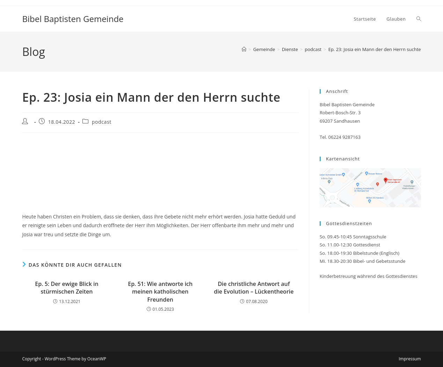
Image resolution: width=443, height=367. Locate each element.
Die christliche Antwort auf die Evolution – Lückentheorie (253, 287)
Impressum (410, 359)
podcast (101, 121)
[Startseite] (244, 49)
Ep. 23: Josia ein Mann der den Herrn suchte (374, 49)
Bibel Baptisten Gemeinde (72, 18)
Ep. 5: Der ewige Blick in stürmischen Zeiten (66, 287)
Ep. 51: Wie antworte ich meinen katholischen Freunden (160, 291)
